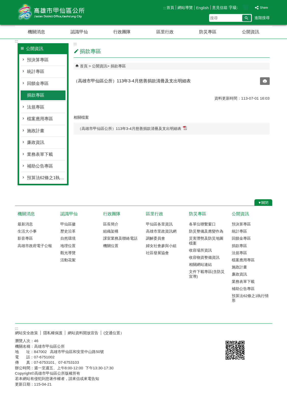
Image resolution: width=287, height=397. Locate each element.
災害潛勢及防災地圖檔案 (206, 240)
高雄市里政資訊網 (161, 231)
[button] (246, 18)
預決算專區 (38, 59)
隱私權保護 (52, 333)
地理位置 (68, 245)
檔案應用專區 (40, 118)
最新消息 (25, 224)
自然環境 (68, 238)
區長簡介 (110, 224)
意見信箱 (219, 7)
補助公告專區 (40, 166)
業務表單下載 (40, 154)
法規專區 (35, 107)
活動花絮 (68, 260)
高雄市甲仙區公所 (58, 12)
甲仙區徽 (68, 224)
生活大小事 (27, 231)
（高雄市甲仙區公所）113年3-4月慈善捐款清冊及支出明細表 (132, 128)
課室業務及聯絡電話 (120, 238)
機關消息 (36, 31)
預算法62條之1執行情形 (46, 177)
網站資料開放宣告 (83, 333)
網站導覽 (185, 7)
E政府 (228, 332)
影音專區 (25, 238)
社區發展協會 (157, 253)
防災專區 (207, 31)
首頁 (170, 7)
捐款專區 (35, 95)
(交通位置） (114, 333)
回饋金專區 (38, 83)
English (202, 8)
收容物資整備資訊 (204, 257)
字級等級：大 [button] (251, 7)
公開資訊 (250, 31)
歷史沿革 (68, 231)
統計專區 (35, 71)
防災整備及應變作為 (206, 231)
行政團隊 (122, 31)
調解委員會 (155, 238)
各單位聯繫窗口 (202, 224)
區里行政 (165, 31)
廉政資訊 (35, 142)
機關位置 (110, 245)
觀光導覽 (68, 253)
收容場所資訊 (200, 250)
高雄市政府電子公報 (35, 245)
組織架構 (110, 231)
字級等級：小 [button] (240, 7)
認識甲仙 (79, 31)
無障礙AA (254, 332)
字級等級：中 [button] (245, 7)
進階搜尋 (262, 18)
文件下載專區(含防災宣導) (207, 273)
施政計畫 (35, 130)
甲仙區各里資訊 (159, 224)
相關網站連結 (200, 264)
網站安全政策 (26, 333)
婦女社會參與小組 (161, 245)
